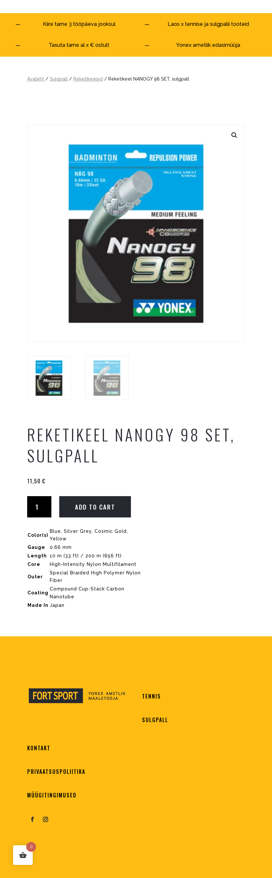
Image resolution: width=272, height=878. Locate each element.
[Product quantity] (39, 506)
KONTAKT (38, 748)
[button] (234, 135)
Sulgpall (59, 79)
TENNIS (151, 696)
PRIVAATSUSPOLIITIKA (56, 771)
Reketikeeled (88, 79)
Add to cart (95, 506)
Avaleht (35, 79)
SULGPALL (155, 720)
